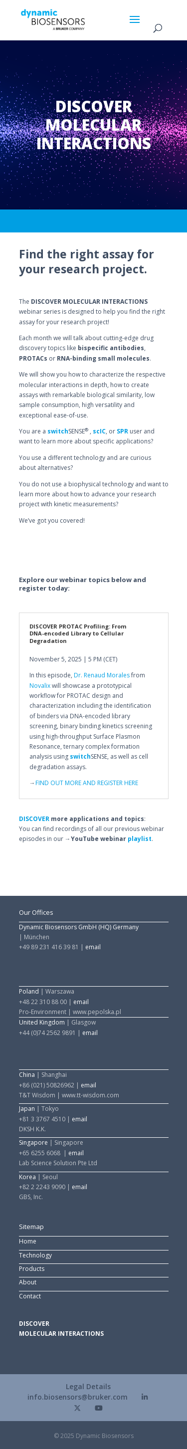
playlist (140, 838)
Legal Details (88, 1386)
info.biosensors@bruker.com (77, 1397)
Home (27, 1241)
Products (31, 1268)
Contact (30, 1296)
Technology (35, 1255)
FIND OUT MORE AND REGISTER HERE (86, 783)
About (27, 1282)
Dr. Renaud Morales (102, 675)
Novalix (39, 685)
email (93, 947)
